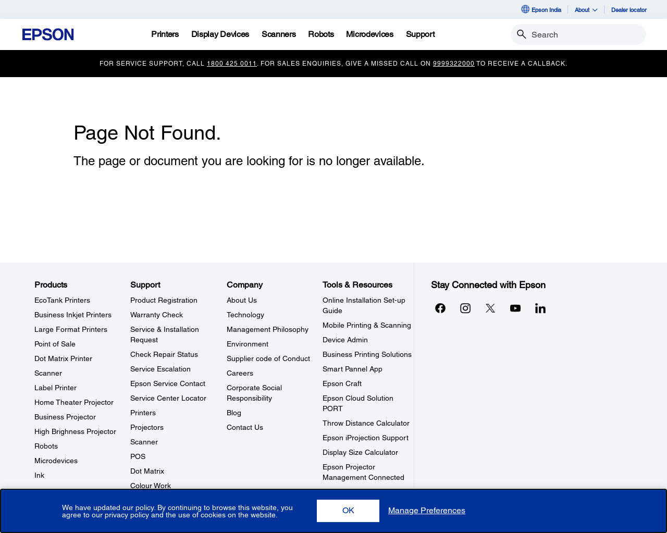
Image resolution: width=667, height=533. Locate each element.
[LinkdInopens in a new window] (540, 308)
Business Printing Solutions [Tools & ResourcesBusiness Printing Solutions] (367, 354)
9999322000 (454, 63)
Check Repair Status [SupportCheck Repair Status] (164, 354)
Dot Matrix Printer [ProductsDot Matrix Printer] (63, 358)
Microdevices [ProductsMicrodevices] (56, 460)
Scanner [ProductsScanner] (48, 373)
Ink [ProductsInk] (39, 475)
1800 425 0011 (232, 63)
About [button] (586, 9)
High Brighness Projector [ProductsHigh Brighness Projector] (75, 431)
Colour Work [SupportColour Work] (150, 485)
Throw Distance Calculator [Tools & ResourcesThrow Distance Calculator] (366, 423)
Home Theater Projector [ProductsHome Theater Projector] (74, 402)
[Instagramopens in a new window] (465, 308)
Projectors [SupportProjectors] (147, 427)
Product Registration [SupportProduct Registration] (163, 300)
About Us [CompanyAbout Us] (242, 300)
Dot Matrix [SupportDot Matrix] (147, 471)
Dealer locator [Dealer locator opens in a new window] (629, 9)
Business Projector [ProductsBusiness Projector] (65, 417)
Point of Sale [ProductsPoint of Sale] (55, 344)
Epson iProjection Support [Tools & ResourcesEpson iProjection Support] (366, 437)
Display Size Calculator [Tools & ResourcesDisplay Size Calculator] (360, 452)
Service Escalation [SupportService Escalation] (160, 369)
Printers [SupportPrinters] (143, 412)
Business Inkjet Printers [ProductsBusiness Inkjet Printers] (73, 315)
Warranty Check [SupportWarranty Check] (156, 315)
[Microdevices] (369, 34)
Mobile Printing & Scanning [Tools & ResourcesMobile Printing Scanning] (367, 325)
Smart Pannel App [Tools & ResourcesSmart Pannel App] (352, 369)
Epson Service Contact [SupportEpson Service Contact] (167, 383)
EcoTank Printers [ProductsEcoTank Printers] (62, 300)
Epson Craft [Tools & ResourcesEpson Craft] (342, 383)
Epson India (540, 9)
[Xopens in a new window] (490, 308)
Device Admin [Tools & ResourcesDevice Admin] (345, 340)
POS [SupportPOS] (137, 456)
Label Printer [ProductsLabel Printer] (55, 387)
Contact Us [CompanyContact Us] (245, 427)
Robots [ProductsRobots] (46, 446)
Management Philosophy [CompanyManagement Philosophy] (267, 329)
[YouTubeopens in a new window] (515, 308)
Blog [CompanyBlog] (234, 412)
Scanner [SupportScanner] (144, 442)
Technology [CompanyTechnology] (245, 315)
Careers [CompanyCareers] (240, 373)
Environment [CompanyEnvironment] (247, 344)
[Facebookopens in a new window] (440, 308)
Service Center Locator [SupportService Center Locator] (168, 398)
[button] (348, 511)
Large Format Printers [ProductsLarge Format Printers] (70, 329)
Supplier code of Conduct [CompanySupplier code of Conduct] (268, 358)
